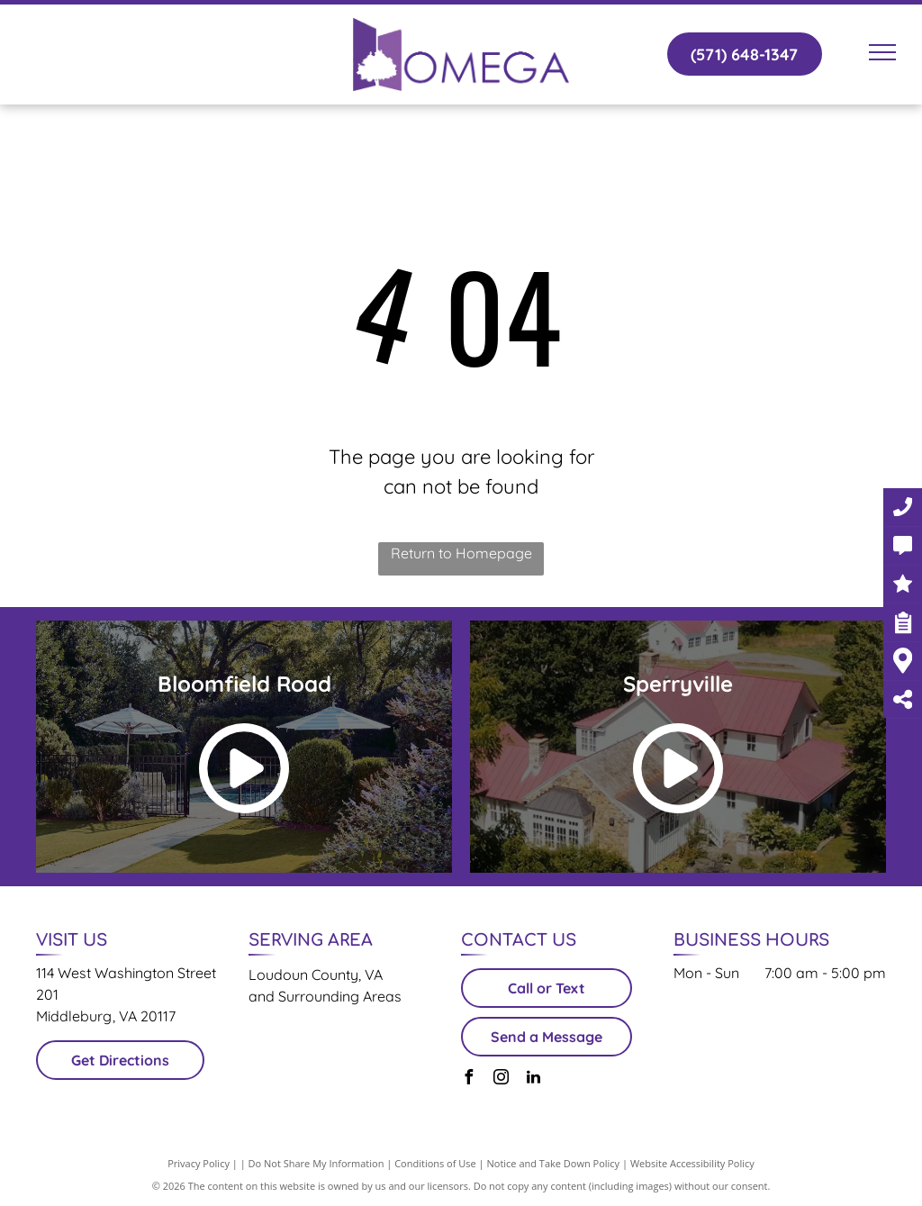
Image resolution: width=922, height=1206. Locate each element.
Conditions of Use (435, 1163)
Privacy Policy (198, 1163)
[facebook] (468, 1079)
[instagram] (500, 1079)
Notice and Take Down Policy (553, 1163)
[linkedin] (533, 1079)
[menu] (882, 52)
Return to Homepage (461, 553)
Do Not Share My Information (316, 1163)
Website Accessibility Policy (692, 1163)
